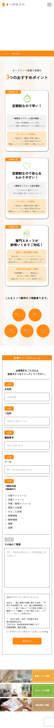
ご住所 (7, 413)
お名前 (7, 389)
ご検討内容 (10, 487)
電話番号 (9, 437)
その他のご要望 (12, 544)
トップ (4, 53)
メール (7, 461)
